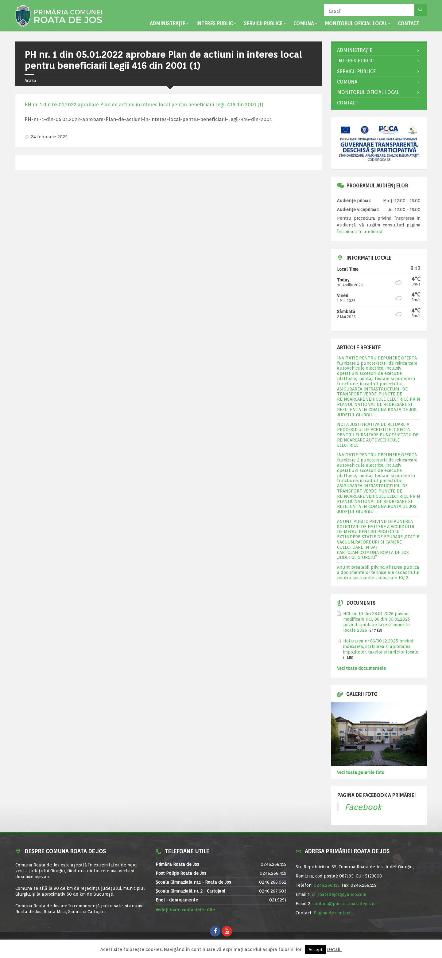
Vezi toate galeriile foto (360, 772)
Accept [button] (315, 949)
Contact (408, 23)
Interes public (214, 23)
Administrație (167, 23)
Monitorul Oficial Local (356, 23)
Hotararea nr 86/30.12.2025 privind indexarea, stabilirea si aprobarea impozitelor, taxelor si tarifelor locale (380, 646)
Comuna (303, 23)
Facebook (363, 807)
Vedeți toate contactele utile (185, 909)
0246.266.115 (326, 885)
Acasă (30, 80)
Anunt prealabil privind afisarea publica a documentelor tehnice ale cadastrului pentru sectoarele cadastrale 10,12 (378, 572)
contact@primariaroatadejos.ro (344, 903)
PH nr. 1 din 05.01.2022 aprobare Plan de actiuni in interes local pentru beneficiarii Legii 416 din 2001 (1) (144, 105)
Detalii (334, 949)
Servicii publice (263, 23)
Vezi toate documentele (361, 668)
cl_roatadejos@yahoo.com (339, 894)
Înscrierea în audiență (359, 231)
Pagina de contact (332, 912)
